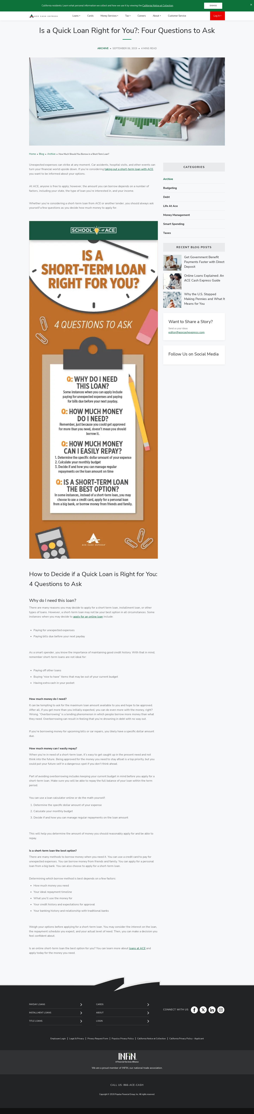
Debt (166, 197)
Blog (41, 154)
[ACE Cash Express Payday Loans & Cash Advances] (43, 16)
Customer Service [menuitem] (177, 15)
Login (99, 1021)
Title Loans (35, 1021)
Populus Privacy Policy (123, 1038)
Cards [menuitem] (90, 15)
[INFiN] (127, 1058)
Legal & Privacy (76, 1038)
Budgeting (170, 188)
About (100, 1012)
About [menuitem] (156, 15)
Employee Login (58, 1038)
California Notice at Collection (157, 5)
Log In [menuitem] (217, 15)
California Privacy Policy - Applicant (186, 1038)
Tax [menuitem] (127, 15)
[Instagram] (220, 1010)
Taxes (167, 233)
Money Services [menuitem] (109, 15)
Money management (176, 215)
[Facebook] (193, 1010)
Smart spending (173, 224)
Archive (102, 48)
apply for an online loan (88, 617)
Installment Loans (40, 1012)
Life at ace (170, 206)
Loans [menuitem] (75, 15)
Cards (99, 1004)
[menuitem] (195, 16)
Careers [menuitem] (142, 15)
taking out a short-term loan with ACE (129, 169)
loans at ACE (137, 948)
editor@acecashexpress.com (186, 332)
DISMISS (213, 5)
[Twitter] (202, 1010)
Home (32, 154)
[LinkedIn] (211, 1010)
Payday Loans (37, 1004)
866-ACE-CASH (133, 1085)
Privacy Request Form (97, 1038)
